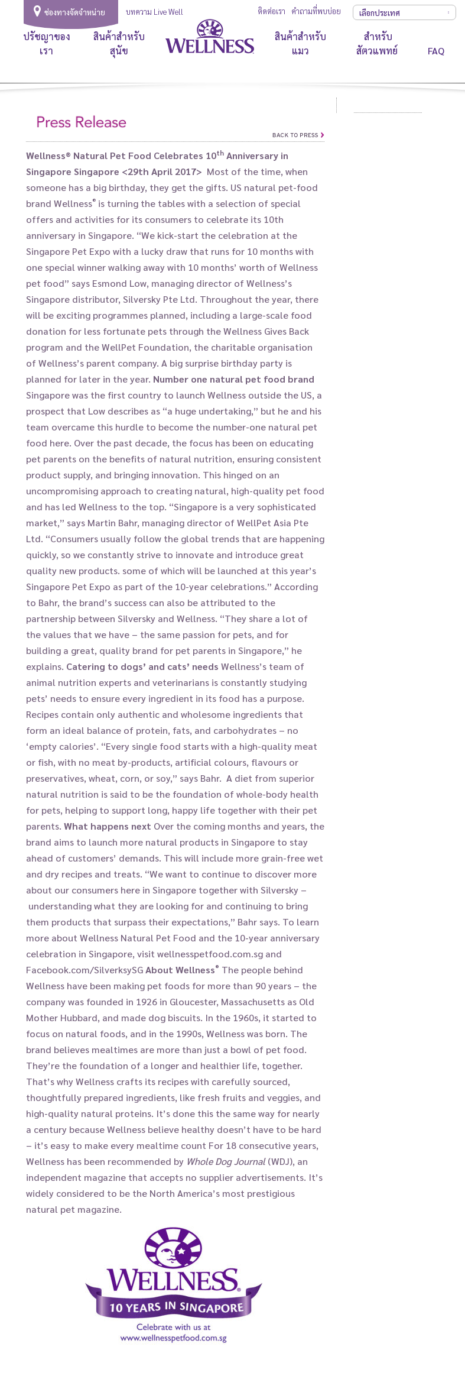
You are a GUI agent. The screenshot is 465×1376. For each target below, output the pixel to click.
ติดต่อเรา (271, 11)
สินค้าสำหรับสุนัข (119, 43)
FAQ (436, 50)
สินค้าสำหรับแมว (300, 43)
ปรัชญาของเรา (46, 43)
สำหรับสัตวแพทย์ (378, 43)
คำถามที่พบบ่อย (316, 11)
